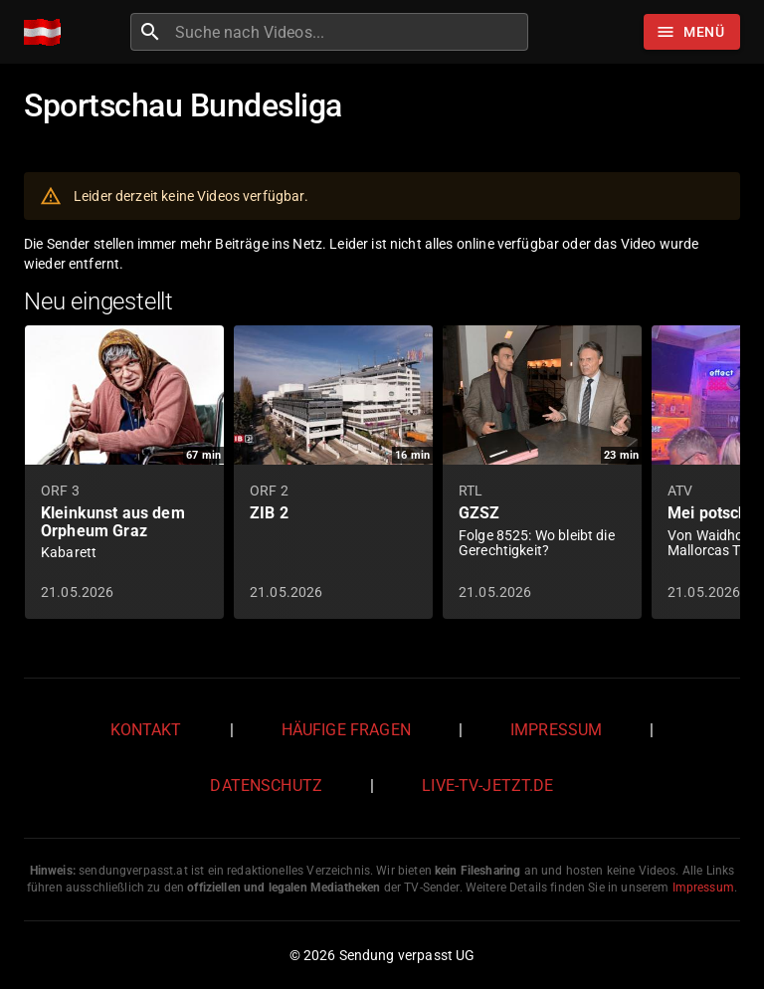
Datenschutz (266, 785)
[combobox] (349, 32)
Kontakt (146, 729)
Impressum (556, 729)
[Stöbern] (692, 32)
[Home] (47, 32)
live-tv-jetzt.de (487, 785)
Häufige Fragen (346, 729)
